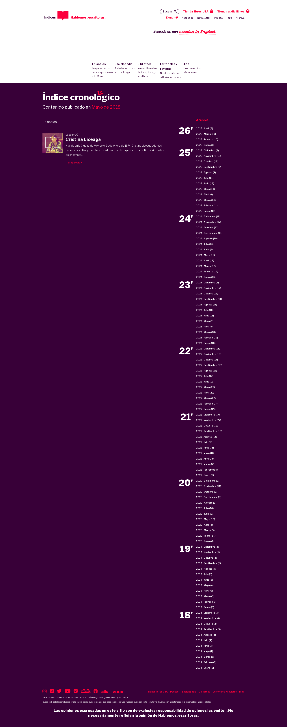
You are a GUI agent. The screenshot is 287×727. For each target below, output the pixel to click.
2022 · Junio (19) (205, 381)
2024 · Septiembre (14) (209, 233)
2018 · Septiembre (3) (208, 629)
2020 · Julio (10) (205, 508)
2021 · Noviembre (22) (208, 420)
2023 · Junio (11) (205, 315)
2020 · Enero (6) (205, 541)
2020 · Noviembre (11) (208, 486)
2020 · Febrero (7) (206, 535)
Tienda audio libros (231, 11)
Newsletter (204, 18)
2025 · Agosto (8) (206, 172)
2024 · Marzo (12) (206, 266)
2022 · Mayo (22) (205, 387)
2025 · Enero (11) (205, 211)
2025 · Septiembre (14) (209, 167)
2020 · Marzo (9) (205, 530)
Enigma (104, 697)
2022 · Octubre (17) (207, 359)
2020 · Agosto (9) (206, 502)
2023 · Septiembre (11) (209, 299)
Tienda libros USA (195, 11)
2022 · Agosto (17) (206, 370)
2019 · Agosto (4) (206, 568)
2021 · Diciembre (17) (208, 414)
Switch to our (185, 31)
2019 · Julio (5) (204, 574)
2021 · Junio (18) (205, 447)
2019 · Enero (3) (205, 607)
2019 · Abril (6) (204, 590)
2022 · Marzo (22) (206, 398)
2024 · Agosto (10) (206, 238)
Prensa (218, 18)
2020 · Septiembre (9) (208, 497)
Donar (170, 17)
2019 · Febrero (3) (206, 601)
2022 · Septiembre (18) (209, 365)
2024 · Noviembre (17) (208, 222)
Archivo (240, 18)
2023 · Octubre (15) (207, 293)
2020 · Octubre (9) (206, 491)
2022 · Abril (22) (205, 392)
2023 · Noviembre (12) (208, 288)
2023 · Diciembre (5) (207, 282)
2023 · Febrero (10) (207, 337)
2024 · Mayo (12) (205, 255)
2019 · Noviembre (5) (208, 552)
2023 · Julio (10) (204, 310)
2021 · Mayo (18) (205, 453)
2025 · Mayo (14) (205, 189)
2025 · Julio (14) (204, 178)
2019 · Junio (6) (204, 579)
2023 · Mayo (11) (205, 321)
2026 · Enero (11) (205, 145)
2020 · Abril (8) (204, 524)
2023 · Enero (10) (205, 343)
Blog (193, 68)
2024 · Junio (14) (205, 249)
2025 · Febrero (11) (206, 205)
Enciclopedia (125, 68)
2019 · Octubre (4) (206, 557)
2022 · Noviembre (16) (208, 354)
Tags (229, 18)
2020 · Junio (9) (204, 513)
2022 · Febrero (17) (206, 403)
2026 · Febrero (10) (207, 139)
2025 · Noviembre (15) (208, 156)
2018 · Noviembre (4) (208, 618)
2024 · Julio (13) (204, 244)
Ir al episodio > (74, 162)
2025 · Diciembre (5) (207, 150)
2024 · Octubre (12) (207, 227)
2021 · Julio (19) (204, 442)
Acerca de (188, 18)
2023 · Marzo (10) (206, 332)
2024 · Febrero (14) (207, 271)
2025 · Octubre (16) (207, 161)
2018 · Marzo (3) (205, 656)
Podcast (175, 691)
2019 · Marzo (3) (205, 596)
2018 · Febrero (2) (206, 662)
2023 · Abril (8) (204, 326)
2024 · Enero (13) (205, 277)
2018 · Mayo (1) (204, 651)
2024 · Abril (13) (205, 260)
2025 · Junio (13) (205, 183)
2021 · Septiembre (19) (209, 431)
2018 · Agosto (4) (206, 634)
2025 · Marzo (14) (206, 200)
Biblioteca (148, 70)
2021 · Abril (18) (205, 458)
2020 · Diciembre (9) (207, 480)
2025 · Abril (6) (204, 194)
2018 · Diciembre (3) (207, 612)
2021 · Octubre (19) (207, 425)
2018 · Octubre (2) (206, 623)
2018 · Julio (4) (204, 640)
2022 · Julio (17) (204, 376)
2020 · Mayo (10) (205, 519)
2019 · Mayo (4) (204, 585)
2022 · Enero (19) (205, 409)
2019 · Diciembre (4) (207, 546)
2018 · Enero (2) (205, 667)
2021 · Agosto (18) (206, 436)
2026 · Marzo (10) (206, 134)
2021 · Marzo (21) (205, 464)
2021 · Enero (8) (205, 475)
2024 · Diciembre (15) (208, 216)
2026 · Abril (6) (204, 128)
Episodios (102, 70)
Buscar (168, 11)
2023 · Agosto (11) (206, 304)
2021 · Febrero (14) (207, 469)
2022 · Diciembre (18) (208, 348)
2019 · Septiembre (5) (208, 563)
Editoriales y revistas (170, 70)
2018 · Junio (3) (204, 645)
